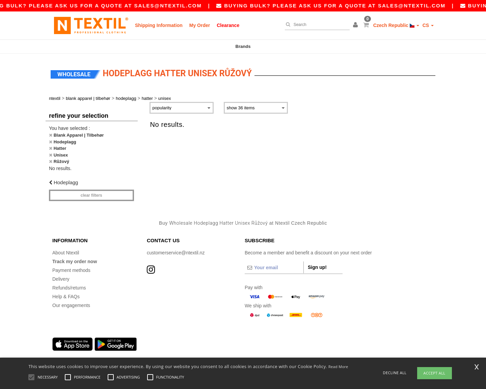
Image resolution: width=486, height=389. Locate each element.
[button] (356, 25)
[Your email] (274, 266)
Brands (243, 46)
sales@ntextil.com (173, 5)
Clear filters (91, 194)
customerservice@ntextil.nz (176, 251)
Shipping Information (159, 25)
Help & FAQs (66, 295)
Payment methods (71, 268)
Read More (338, 366)
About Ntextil (65, 251)
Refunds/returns (69, 286)
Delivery (61, 277)
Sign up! (317, 265)
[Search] (315, 25)
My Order (199, 25)
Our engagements (71, 303)
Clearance (228, 25)
